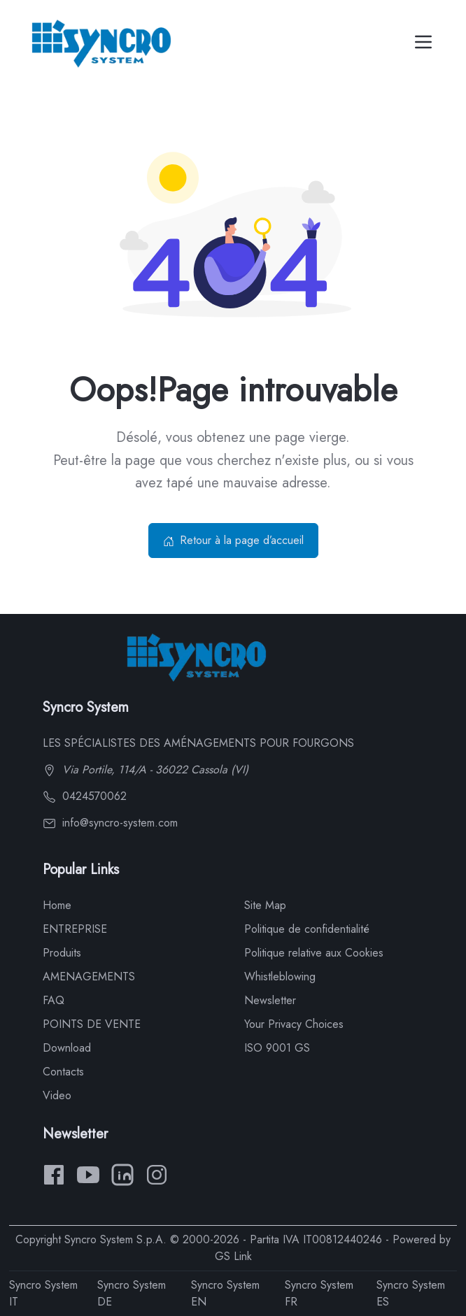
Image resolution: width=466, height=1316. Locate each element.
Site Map (265, 905)
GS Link (233, 1256)
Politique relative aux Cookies (313, 953)
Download (67, 1048)
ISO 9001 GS (277, 1048)
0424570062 (85, 796)
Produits (62, 953)
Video (57, 1095)
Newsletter (270, 1000)
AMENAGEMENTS (89, 976)
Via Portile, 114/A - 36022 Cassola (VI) (145, 769)
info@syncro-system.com (110, 823)
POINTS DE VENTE (92, 1024)
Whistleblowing (280, 976)
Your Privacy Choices (294, 1024)
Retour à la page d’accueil (233, 540)
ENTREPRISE (75, 929)
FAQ (53, 1000)
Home (57, 905)
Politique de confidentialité (306, 929)
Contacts (63, 1072)
